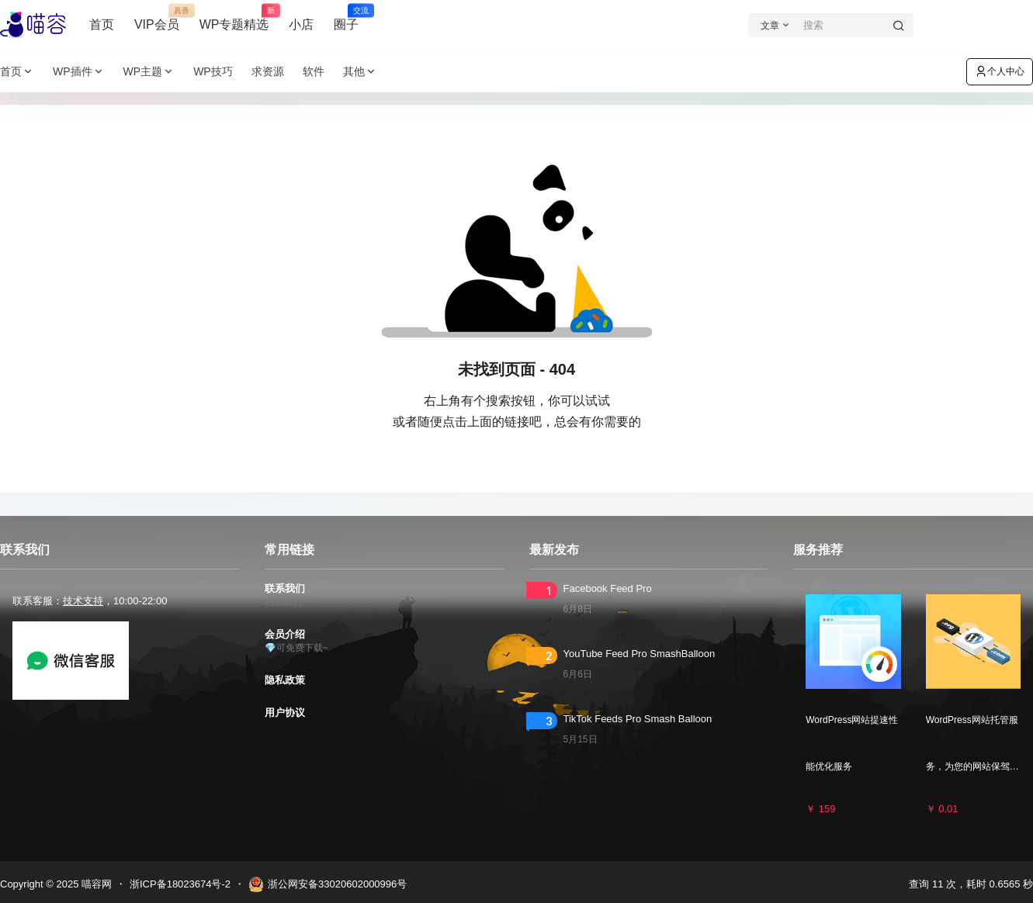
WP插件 (79, 71)
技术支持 (83, 601)
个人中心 (999, 71)
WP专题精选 (234, 18)
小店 (301, 24)
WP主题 (149, 71)
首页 (101, 24)
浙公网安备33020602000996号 (327, 884)
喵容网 (95, 884)
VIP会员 (156, 18)
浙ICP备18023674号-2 (180, 884)
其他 (360, 71)
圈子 (346, 18)
